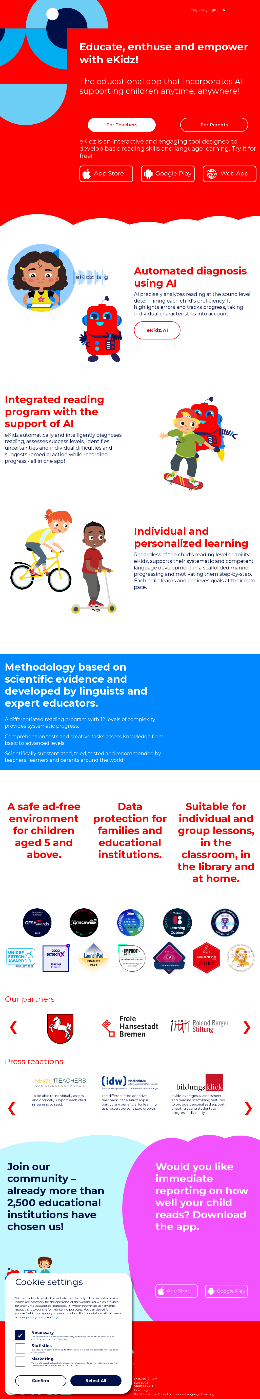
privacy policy (36, 1317)
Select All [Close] (96, 1380)
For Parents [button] (214, 124)
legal (56, 1317)
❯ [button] (247, 1026)
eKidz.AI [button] (157, 330)
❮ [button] (13, 1026)
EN (223, 10)
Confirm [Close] (40, 1380)
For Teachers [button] (121, 124)
